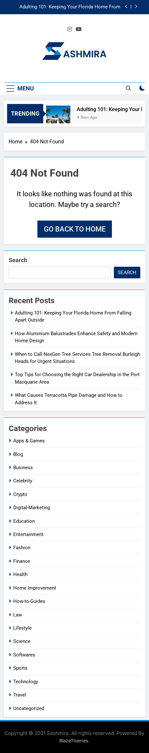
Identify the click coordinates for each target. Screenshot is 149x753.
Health (20, 574)
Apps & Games (29, 441)
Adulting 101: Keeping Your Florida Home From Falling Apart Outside (69, 7)
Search (18, 260)
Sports (20, 668)
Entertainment (28, 534)
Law (17, 615)
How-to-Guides (29, 601)
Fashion (21, 548)
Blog (18, 454)
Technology (25, 682)
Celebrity (22, 481)
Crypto (20, 494)
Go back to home (74, 229)
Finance (21, 561)
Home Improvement (34, 588)
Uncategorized (28, 708)
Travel (19, 695)
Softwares (24, 655)
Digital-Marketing (31, 508)
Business (23, 467)
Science (21, 641)
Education (24, 521)
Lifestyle (22, 628)
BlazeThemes (73, 740)
